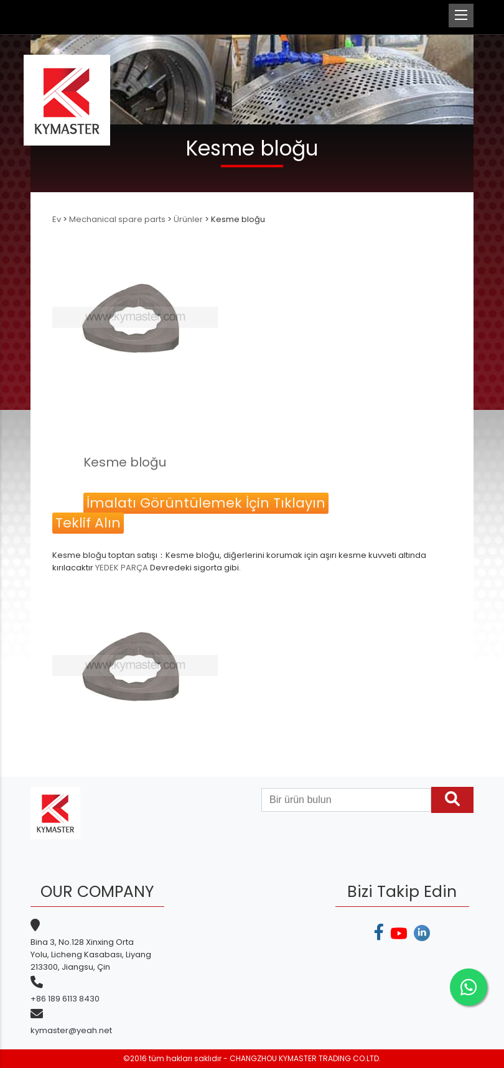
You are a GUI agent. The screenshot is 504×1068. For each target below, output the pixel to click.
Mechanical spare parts (117, 219)
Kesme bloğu (124, 462)
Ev (57, 219)
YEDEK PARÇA (121, 567)
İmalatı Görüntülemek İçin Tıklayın (205, 503)
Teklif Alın (88, 522)
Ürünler (188, 219)
